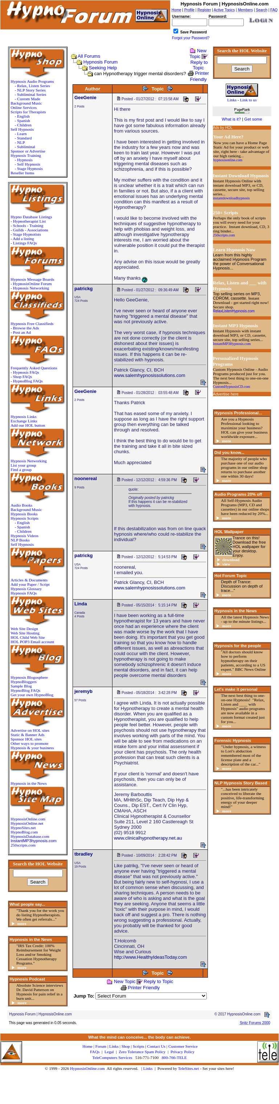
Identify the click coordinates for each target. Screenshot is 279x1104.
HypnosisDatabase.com (30, 836)
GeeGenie (85, 97)
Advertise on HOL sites (30, 730)
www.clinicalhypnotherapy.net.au (148, 838)
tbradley (83, 854)
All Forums (89, 56)
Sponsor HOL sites (26, 739)
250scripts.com (23, 845)
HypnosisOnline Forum (32, 283)
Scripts (138, 1046)
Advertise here (226, 394)
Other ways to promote (29, 743)
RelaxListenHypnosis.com (234, 311)
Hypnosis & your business (32, 748)
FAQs (94, 1052)
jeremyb (83, 691)
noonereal (85, 478)
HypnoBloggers (24, 681)
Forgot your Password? (190, 38)
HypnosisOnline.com (87, 1068)
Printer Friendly (144, 987)
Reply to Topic (199, 65)
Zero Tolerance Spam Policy (142, 1052)
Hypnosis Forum (100, 62)
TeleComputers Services (112, 1057)
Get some (253, 119)
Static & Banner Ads (27, 734)
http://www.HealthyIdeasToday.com (150, 957)
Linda (80, 603)
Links (148, 1068)
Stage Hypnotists (27, 234)
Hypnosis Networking (31, 288)
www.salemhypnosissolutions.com (149, 375)
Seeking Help (103, 67)
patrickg (83, 288)
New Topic (197, 53)
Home (87, 1046)
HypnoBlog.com (24, 832)
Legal (109, 1052)
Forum (100, 1046)
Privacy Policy (182, 1052)
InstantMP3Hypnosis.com (232, 344)
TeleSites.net (189, 1068)
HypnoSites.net (23, 827)
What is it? (231, 119)
